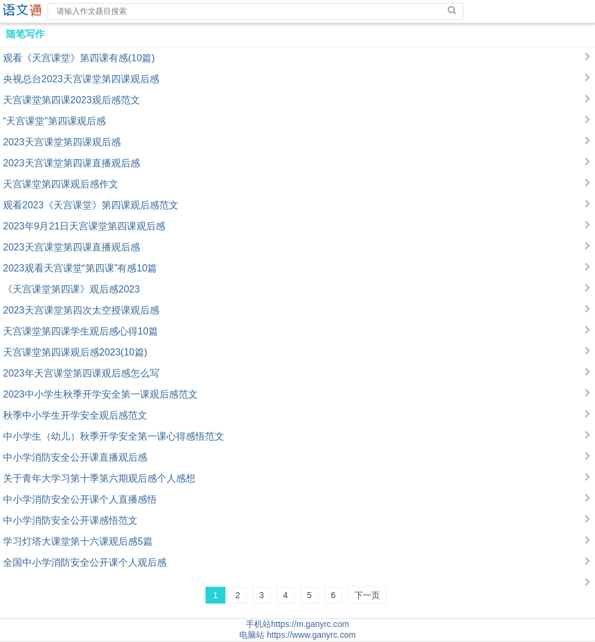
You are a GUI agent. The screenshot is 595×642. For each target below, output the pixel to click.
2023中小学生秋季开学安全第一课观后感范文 (100, 394)
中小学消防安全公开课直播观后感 (75, 457)
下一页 (367, 595)
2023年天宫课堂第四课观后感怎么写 (81, 373)
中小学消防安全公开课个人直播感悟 (80, 499)
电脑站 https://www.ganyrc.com (297, 635)
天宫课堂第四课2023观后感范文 (71, 100)
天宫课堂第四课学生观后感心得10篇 (80, 331)
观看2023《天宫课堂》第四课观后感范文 (90, 205)
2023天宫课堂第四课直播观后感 (71, 163)
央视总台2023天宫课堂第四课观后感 (81, 79)
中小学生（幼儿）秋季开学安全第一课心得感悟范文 (113, 436)
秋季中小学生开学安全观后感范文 (75, 415)
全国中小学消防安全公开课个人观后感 (84, 562)
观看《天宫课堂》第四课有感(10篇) (78, 58)
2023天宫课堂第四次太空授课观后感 (81, 310)
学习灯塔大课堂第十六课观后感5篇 (78, 541)
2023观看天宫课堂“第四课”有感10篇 (80, 268)
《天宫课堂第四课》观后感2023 (71, 289)
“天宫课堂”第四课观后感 (54, 121)
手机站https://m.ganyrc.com (297, 624)
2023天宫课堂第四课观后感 (62, 142)
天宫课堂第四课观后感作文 (60, 184)
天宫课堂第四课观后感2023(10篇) (75, 352)
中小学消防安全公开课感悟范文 (70, 520)
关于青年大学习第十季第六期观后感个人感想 (99, 478)
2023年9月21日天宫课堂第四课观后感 (84, 226)
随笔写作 (25, 34)
